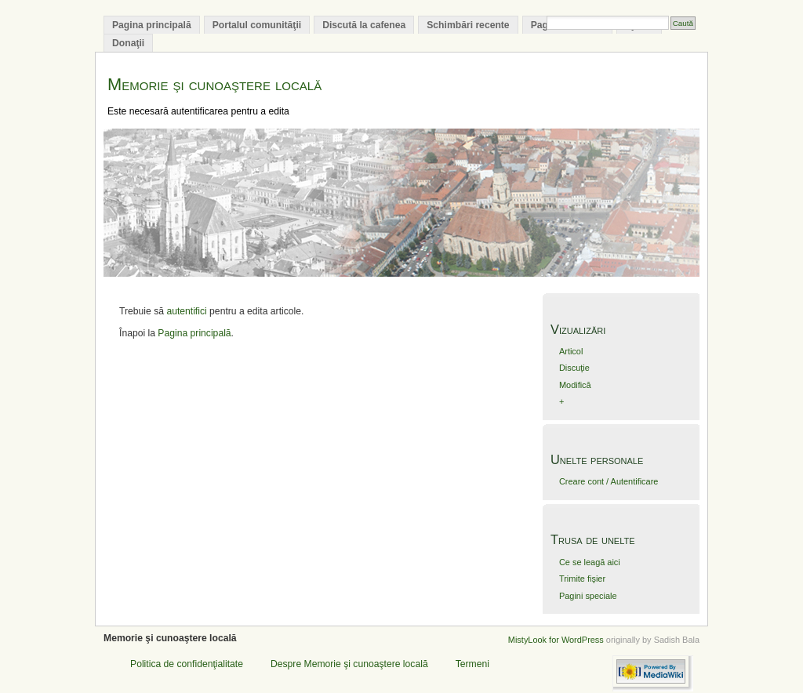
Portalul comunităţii (257, 25)
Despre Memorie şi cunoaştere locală (349, 664)
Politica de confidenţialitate (186, 664)
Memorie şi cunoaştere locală (214, 84)
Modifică (575, 385)
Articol (571, 351)
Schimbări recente (468, 25)
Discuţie (574, 367)
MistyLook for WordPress (556, 639)
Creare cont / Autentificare (608, 481)
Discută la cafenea (363, 25)
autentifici (186, 311)
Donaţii (128, 43)
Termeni (472, 664)
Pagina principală (151, 25)
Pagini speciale (588, 595)
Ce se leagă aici (589, 562)
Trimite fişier (582, 578)
